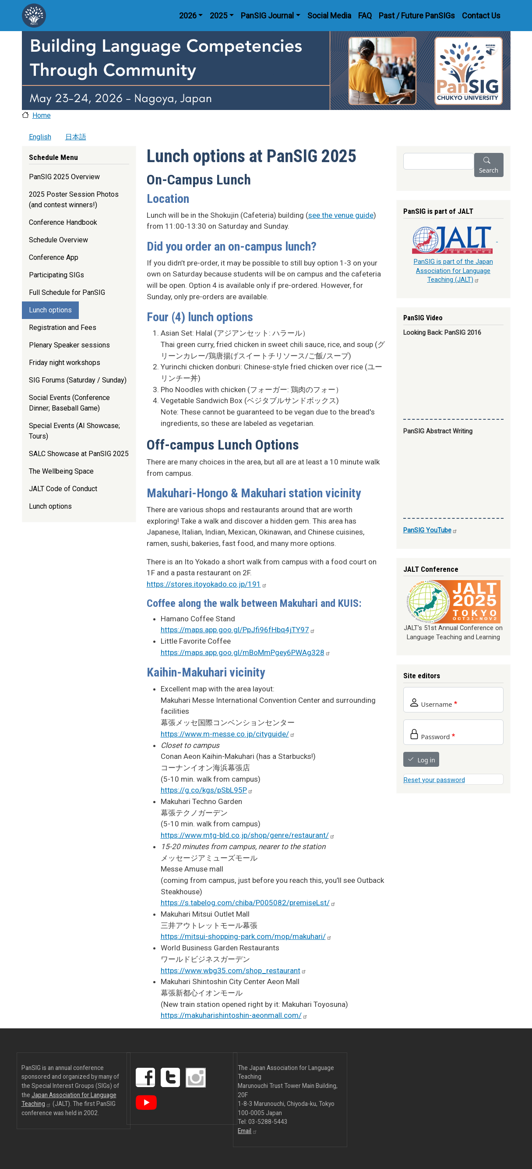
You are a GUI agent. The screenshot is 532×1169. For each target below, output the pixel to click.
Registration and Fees (62, 327)
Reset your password (434, 780)
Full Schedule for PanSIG (67, 292)
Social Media (329, 15)
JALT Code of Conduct (63, 489)
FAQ (365, 15)
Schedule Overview (58, 240)
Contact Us (481, 15)
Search (488, 170)
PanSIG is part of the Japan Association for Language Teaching (453, 270)
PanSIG (430, 530)
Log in (426, 760)
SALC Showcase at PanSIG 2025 (79, 454)
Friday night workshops (64, 362)
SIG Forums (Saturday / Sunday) (78, 380)
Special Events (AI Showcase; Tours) (74, 431)
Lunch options (50, 310)
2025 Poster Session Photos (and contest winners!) (74, 199)
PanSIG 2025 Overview (64, 177)
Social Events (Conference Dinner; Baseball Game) (69, 402)
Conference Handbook (63, 222)
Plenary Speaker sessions (69, 345)
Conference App (53, 257)
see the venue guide (340, 215)
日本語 (75, 137)
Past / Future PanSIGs (417, 15)
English (40, 137)
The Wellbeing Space (61, 471)
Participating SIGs (56, 275)
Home (41, 115)
